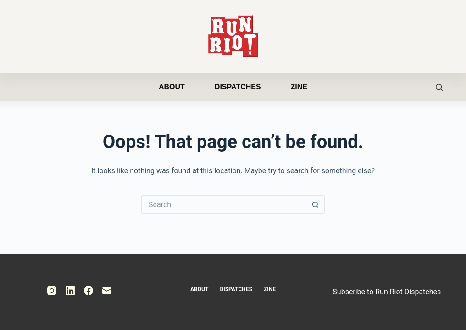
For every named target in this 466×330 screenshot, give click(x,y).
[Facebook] (88, 290)
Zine (299, 87)
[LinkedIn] (70, 290)
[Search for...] (223, 204)
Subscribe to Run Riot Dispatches (387, 291)
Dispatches (238, 87)
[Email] (106, 290)
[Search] (439, 87)
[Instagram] (51, 290)
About (172, 87)
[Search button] (315, 204)
